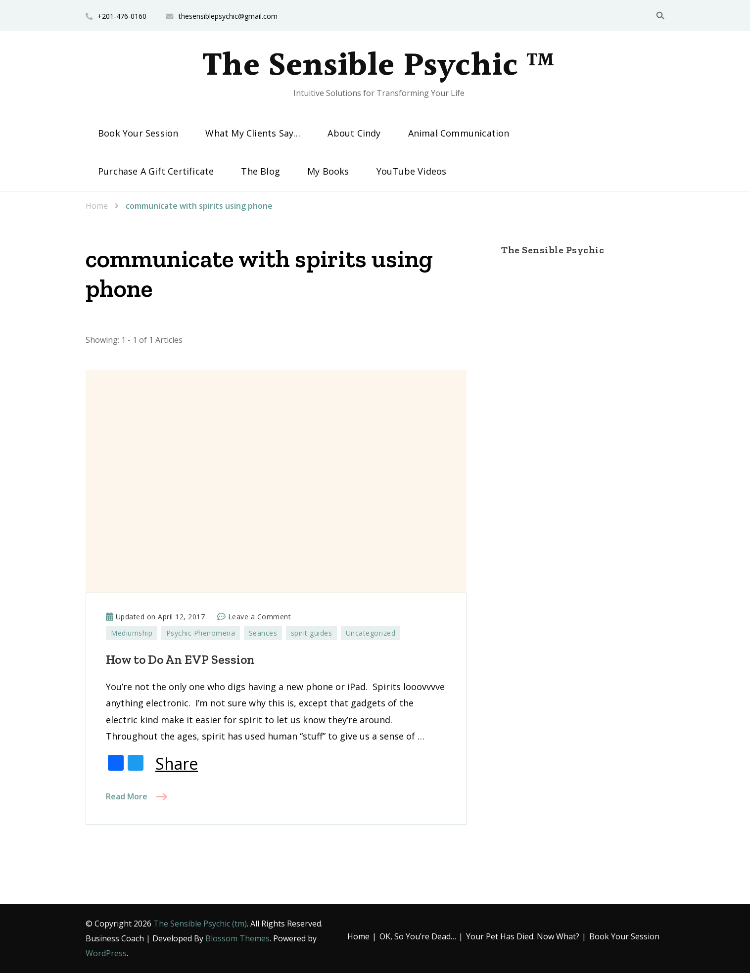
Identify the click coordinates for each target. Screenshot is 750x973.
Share (176, 764)
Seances (263, 633)
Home (358, 936)
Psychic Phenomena (200, 633)
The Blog (260, 171)
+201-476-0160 (121, 16)
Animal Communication (459, 133)
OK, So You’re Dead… (417, 936)
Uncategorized (371, 633)
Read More (126, 796)
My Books (328, 171)
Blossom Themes (237, 938)
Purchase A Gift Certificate (156, 171)
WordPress (106, 953)
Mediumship (131, 633)
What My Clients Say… (252, 133)
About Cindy (354, 133)
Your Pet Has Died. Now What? (522, 936)
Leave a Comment (259, 616)
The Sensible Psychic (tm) (200, 923)
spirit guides (311, 633)
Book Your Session (138, 133)
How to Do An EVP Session (180, 659)
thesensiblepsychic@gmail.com (228, 16)
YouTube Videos (411, 171)
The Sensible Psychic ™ (378, 66)
